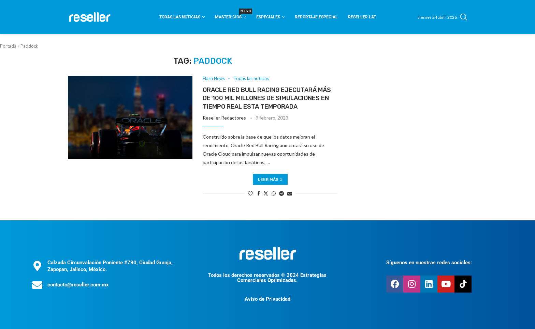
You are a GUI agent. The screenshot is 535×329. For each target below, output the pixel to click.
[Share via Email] (289, 193)
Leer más (270, 179)
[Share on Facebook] (258, 193)
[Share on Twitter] (265, 193)
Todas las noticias (179, 17)
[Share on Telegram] (281, 193)
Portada (8, 46)
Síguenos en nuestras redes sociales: (429, 263)
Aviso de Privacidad (267, 299)
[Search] (463, 17)
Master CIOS (230, 14)
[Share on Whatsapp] (274, 193)
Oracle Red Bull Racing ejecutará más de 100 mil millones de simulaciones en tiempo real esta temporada (267, 98)
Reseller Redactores (224, 118)
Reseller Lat (362, 17)
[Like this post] (250, 193)
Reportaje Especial (316, 17)
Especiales (268, 17)
